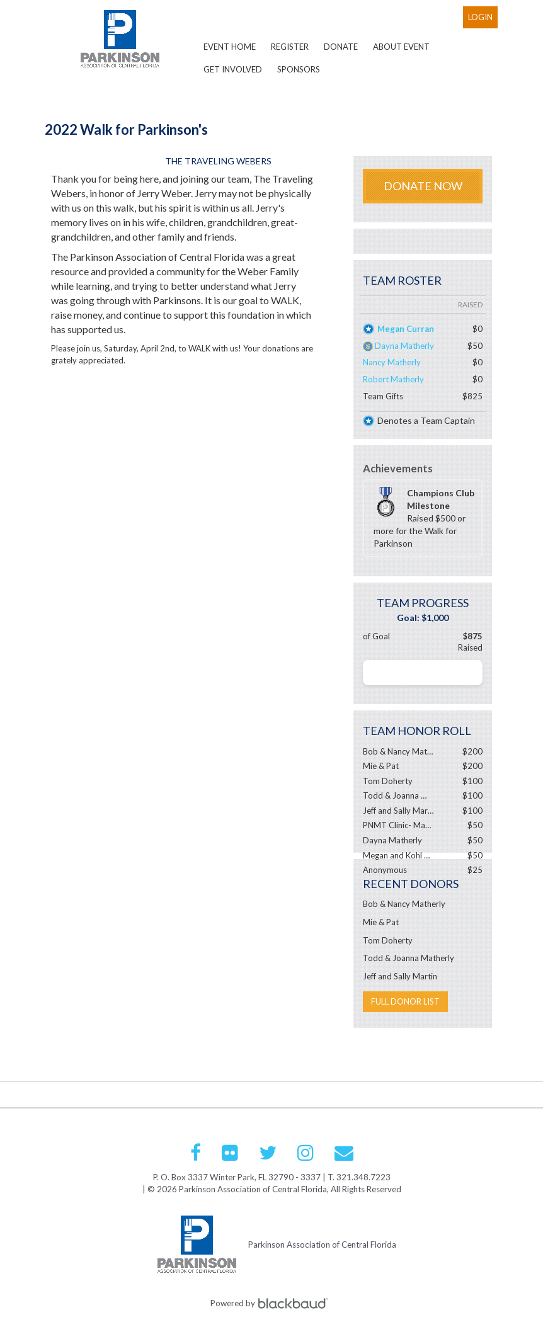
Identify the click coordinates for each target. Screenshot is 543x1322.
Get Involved (232, 69)
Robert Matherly (393, 379)
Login (480, 17)
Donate (341, 47)
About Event (401, 47)
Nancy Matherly (392, 362)
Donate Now (423, 186)
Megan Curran (405, 329)
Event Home (229, 47)
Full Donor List (405, 1001)
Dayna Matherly (404, 346)
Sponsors (298, 69)
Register (290, 47)
